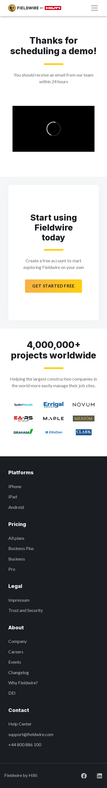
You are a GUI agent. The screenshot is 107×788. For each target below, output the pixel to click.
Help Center (20, 723)
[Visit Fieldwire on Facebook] (79, 775)
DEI (12, 692)
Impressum (18, 600)
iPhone (14, 486)
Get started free (53, 285)
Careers (15, 651)
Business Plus (21, 548)
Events (14, 661)
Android (16, 507)
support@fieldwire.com (30, 734)
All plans (16, 538)
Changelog (18, 672)
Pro (11, 569)
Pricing (17, 524)
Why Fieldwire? (23, 682)
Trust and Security (25, 610)
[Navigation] (94, 8)
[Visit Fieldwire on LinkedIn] (95, 775)
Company (17, 641)
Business (16, 558)
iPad (12, 496)
